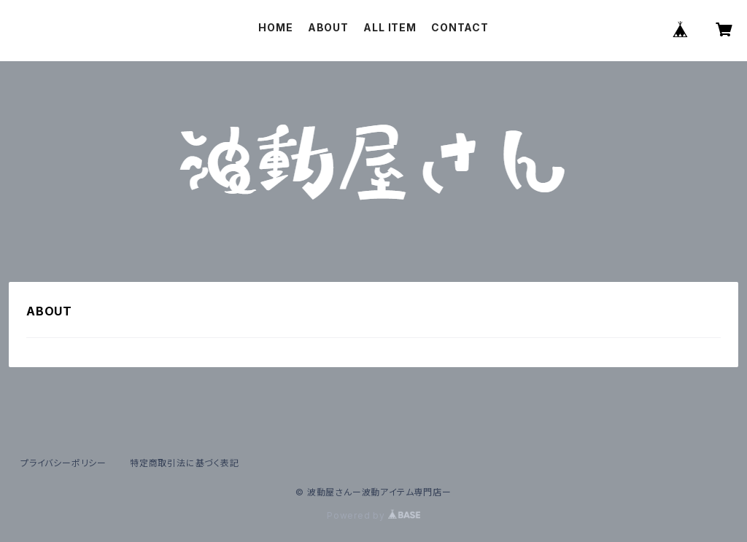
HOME (275, 27)
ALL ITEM (389, 27)
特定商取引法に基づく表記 (184, 462)
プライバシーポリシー (63, 462)
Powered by (373, 515)
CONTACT (460, 27)
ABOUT (328, 27)
